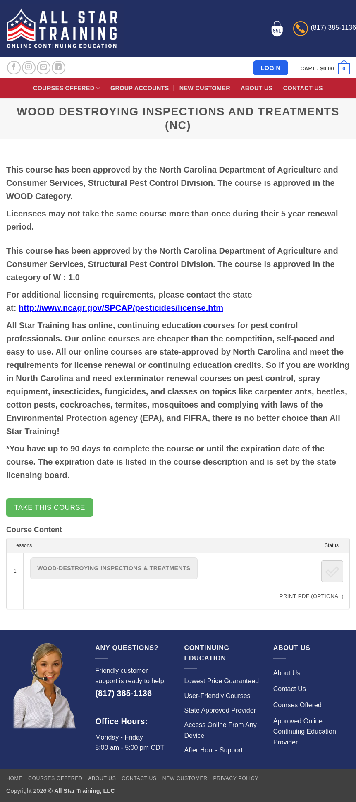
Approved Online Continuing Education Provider (304, 732)
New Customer (204, 88)
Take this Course (49, 507)
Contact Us (303, 88)
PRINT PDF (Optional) (312, 596)
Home (14, 778)
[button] (325, 68)
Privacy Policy (235, 778)
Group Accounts (139, 88)
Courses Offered (66, 88)
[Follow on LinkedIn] (58, 67)
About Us (256, 88)
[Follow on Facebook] (14, 67)
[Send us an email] (43, 67)
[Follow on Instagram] (29, 67)
